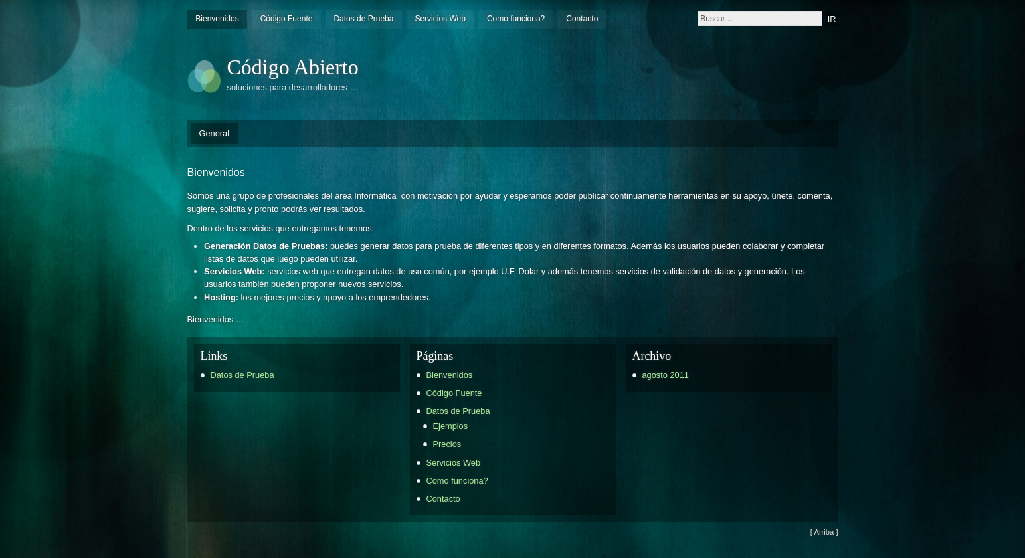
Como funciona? (516, 18)
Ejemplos (450, 426)
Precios (447, 444)
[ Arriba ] (824, 532)
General (214, 133)
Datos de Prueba (363, 18)
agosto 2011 (665, 375)
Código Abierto (293, 67)
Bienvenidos (216, 18)
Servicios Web (440, 18)
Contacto (582, 18)
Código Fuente (286, 18)
